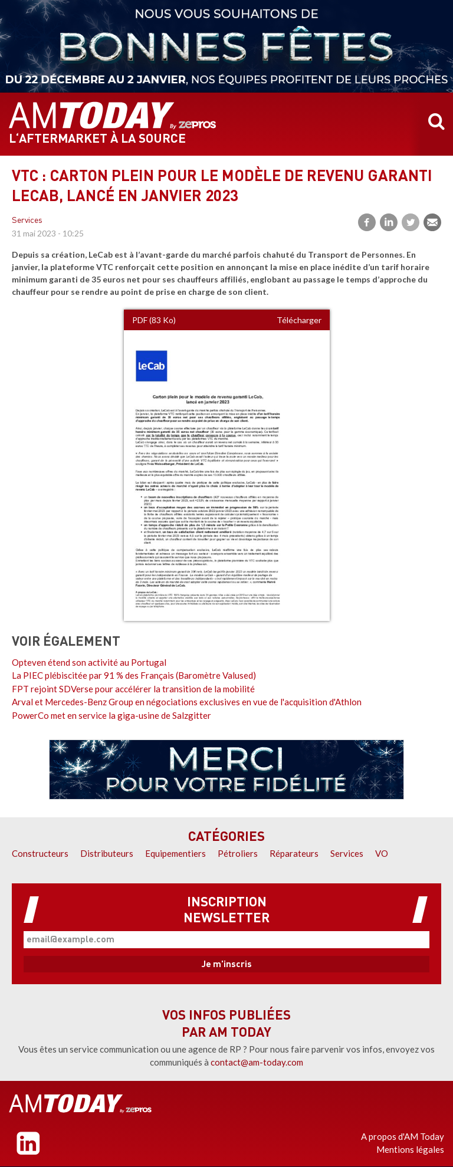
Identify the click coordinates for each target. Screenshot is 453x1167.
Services (27, 221)
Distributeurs (106, 853)
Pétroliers (238, 853)
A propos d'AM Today (402, 1136)
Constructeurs (40, 853)
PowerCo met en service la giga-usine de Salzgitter (111, 715)
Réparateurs (294, 853)
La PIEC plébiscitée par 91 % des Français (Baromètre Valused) (134, 675)
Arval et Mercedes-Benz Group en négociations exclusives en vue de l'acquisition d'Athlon (187, 701)
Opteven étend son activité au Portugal (89, 662)
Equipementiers (175, 853)
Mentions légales (410, 1149)
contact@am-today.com (257, 1062)
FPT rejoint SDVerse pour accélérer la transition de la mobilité (133, 688)
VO (381, 853)
